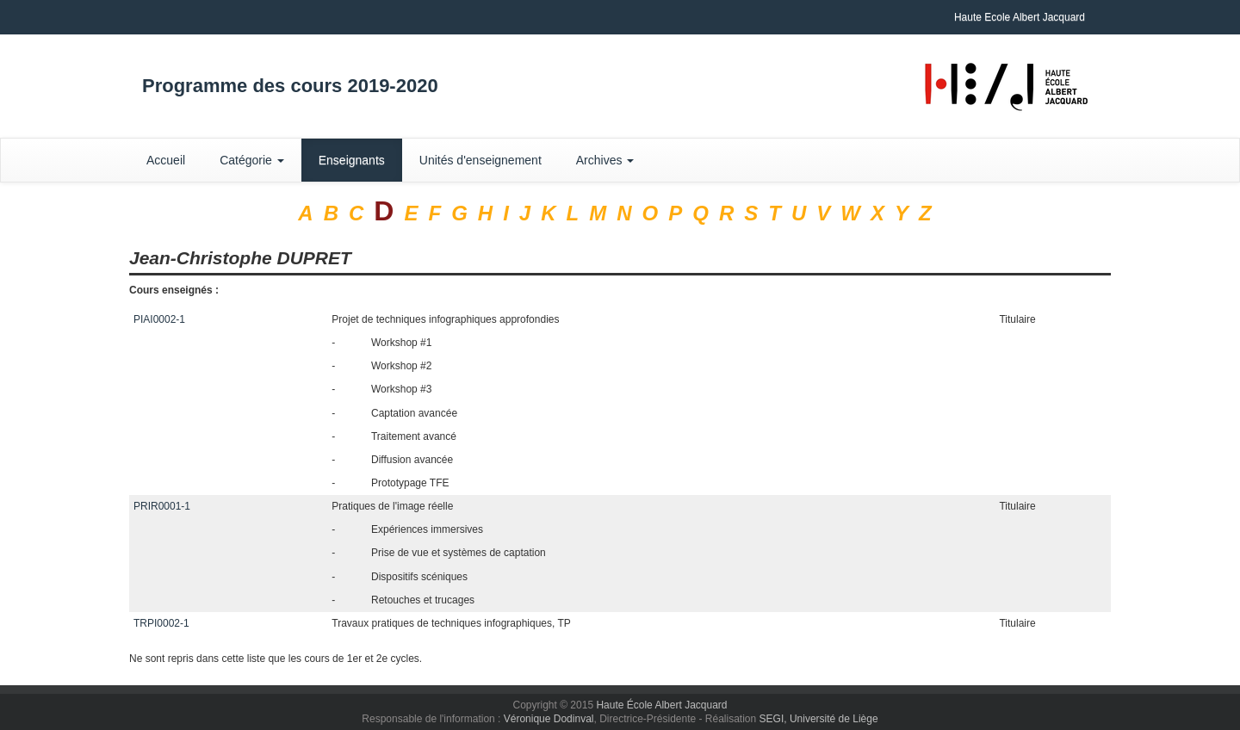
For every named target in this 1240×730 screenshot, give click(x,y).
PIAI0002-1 (159, 319)
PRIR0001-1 (161, 506)
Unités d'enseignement (480, 160)
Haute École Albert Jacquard (661, 705)
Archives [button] (605, 160)
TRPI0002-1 (161, 623)
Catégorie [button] (252, 160)
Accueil (165, 160)
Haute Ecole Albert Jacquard (1019, 17)
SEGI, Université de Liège (819, 719)
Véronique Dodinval (549, 719)
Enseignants (352, 160)
